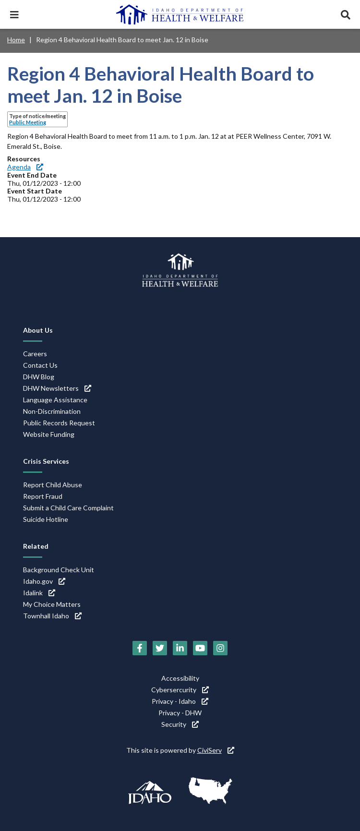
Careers (35, 353)
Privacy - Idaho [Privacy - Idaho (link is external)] (180, 701)
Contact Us (40, 365)
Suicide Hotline (45, 519)
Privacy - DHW (180, 713)
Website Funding (48, 434)
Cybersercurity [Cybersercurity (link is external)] (180, 690)
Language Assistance (55, 400)
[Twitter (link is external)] (160, 648)
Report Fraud (42, 496)
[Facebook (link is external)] (139, 648)
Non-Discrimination (52, 411)
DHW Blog (38, 377)
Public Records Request (59, 423)
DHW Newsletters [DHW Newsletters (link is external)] (57, 388)
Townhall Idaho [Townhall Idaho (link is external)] (52, 616)
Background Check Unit (58, 570)
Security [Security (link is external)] (180, 724)
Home (16, 40)
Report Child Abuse (52, 485)
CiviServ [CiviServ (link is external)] (215, 750)
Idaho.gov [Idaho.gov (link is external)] (44, 581)
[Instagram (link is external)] (220, 648)
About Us (38, 330)
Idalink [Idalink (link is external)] (39, 593)
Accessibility (180, 678)
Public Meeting (27, 122)
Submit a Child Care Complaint (68, 508)
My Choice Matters (52, 604)
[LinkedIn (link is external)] (180, 648)
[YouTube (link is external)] (200, 648)
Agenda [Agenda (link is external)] (25, 167)
